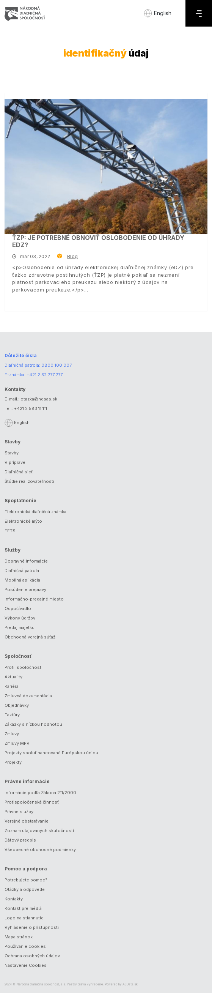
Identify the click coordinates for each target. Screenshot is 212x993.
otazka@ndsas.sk (38, 399)
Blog (72, 256)
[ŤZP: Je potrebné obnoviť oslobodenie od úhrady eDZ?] (106, 166)
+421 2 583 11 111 (30, 408)
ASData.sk (130, 984)
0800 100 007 (56, 365)
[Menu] (199, 13)
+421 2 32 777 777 (45, 374)
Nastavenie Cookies (26, 965)
